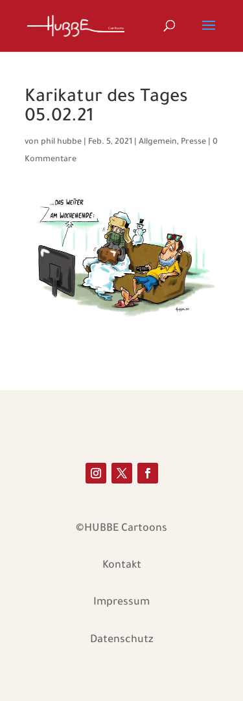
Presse (193, 142)
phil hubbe (61, 142)
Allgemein (158, 142)
